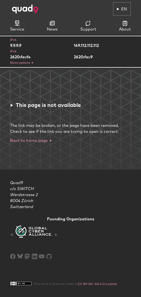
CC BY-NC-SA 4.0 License (97, 284)
